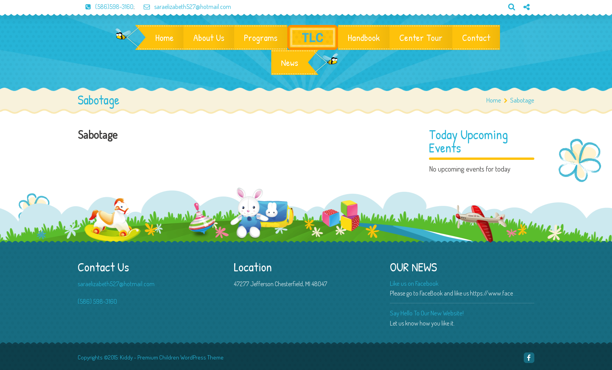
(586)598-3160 (105, 7)
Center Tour (421, 37)
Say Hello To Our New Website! (427, 313)
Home (164, 37)
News (289, 62)
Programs (260, 37)
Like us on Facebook (414, 283)
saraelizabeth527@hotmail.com (183, 7)
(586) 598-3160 (97, 301)
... (516, 293)
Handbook (364, 37)
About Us (208, 37)
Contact (476, 37)
